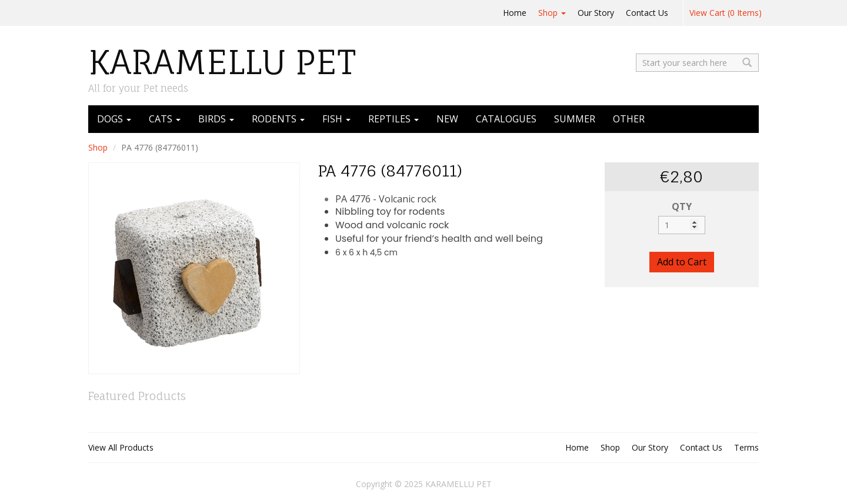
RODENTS (278, 118)
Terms (746, 447)
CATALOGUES (506, 118)
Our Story (596, 12)
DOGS (114, 118)
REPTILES (393, 118)
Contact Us (647, 12)
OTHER (629, 118)
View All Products (121, 447)
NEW (447, 118)
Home (514, 12)
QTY (682, 206)
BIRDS (216, 118)
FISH (336, 118)
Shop (552, 12)
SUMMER (574, 118)
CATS (165, 118)
